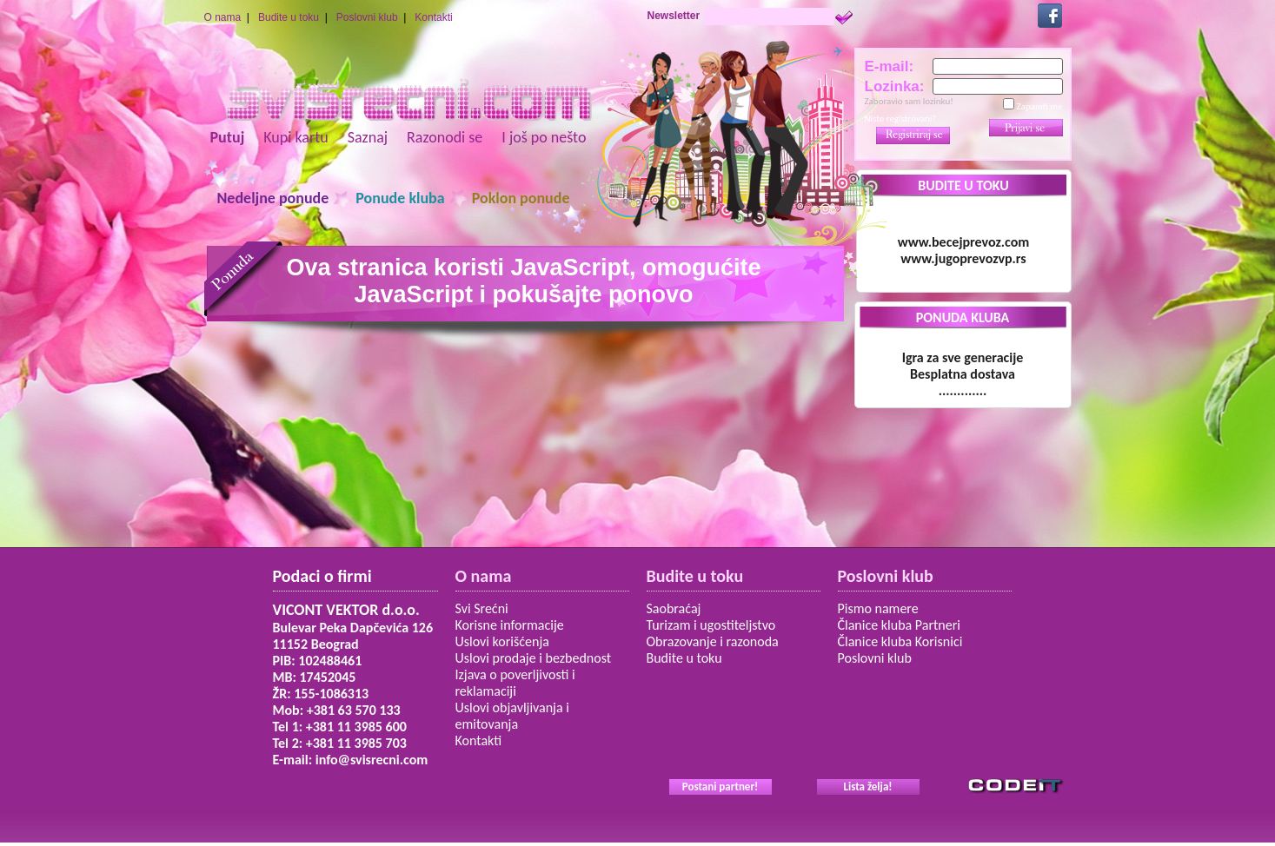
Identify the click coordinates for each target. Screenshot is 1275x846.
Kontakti (433, 17)
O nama (223, 17)
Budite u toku (288, 17)
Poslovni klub (367, 17)
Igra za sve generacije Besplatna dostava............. (963, 374)
